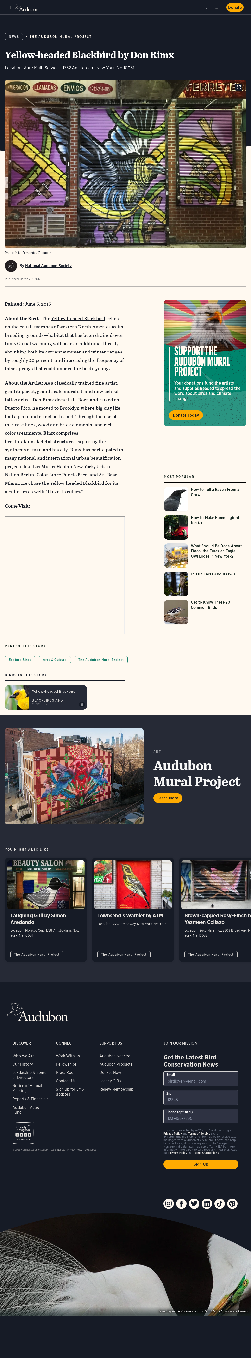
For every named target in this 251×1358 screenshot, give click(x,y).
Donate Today (186, 415)
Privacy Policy (74, 1149)
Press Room (66, 1072)
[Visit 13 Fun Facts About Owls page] (205, 584)
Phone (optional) (179, 1112)
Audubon (27, 7)
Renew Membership (117, 1089)
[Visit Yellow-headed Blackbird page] (46, 697)
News (14, 37)
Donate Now (110, 1072)
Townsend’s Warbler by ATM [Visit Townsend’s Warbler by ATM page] (133, 910)
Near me (207, 7)
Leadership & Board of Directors (30, 1075)
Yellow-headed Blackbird (78, 318)
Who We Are (24, 1056)
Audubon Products (116, 1064)
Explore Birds (20, 660)
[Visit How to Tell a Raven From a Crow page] (205, 499)
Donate (235, 7)
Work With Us (68, 1056)
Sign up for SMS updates (70, 1092)
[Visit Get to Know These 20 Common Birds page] (205, 612)
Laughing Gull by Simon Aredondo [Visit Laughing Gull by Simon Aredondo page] (46, 910)
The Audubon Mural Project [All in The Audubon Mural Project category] (37, 954)
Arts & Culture (55, 660)
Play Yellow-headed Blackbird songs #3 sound (82, 704)
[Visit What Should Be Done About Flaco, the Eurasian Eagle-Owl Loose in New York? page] (205, 555)
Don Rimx (44, 399)
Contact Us (65, 1081)
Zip (169, 1093)
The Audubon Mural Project (61, 37)
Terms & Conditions (206, 1153)
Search (217, 6)
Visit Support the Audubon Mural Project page (205, 363)
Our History (23, 1064)
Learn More (167, 798)
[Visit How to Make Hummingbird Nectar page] (205, 527)
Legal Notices (58, 1149)
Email (170, 1074)
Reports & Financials (31, 1099)
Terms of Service (199, 1133)
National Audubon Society (48, 265)
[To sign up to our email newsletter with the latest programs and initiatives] (200, 1078)
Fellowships (66, 1064)
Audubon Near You (116, 1056)
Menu (9, 7)
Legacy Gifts (110, 1081)
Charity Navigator (23, 1133)
